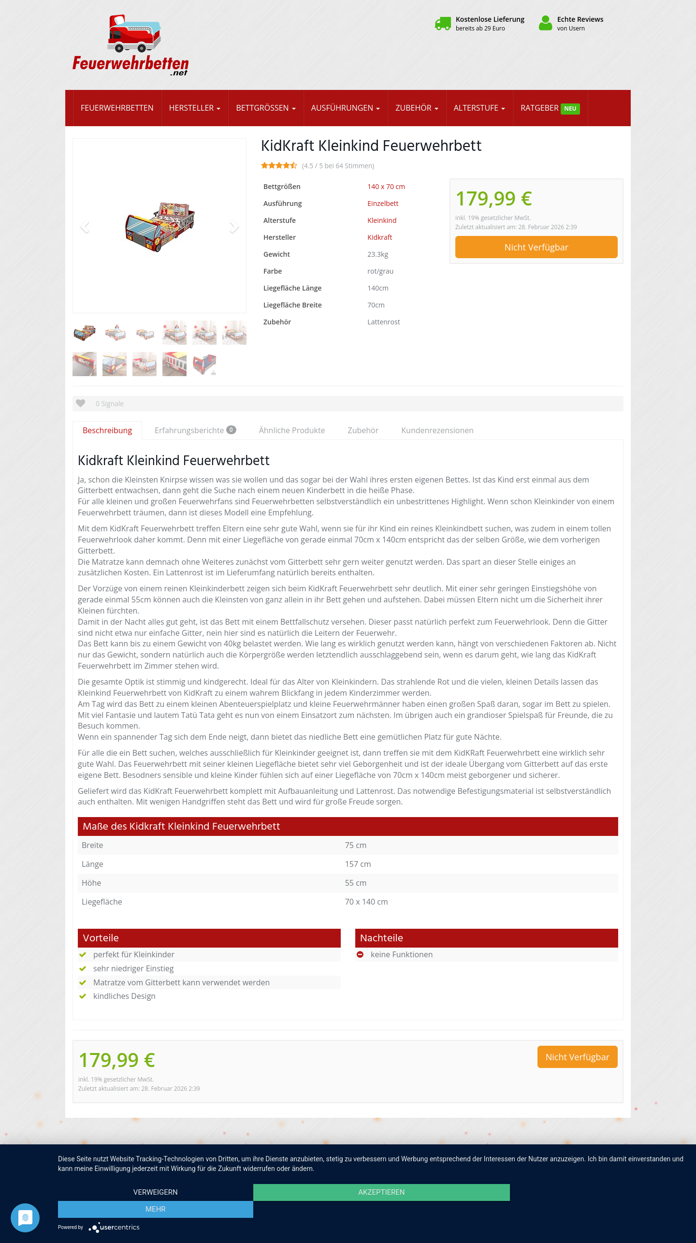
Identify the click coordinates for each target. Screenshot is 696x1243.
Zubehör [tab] (363, 430)
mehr (592, 1209)
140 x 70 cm (386, 186)
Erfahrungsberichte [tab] (195, 430)
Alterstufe (480, 107)
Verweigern (152, 1209)
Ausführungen (345, 107)
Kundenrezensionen (437, 430)
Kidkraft (379, 237)
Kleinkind (381, 220)
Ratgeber (550, 108)
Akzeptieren (372, 1209)
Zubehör (416, 107)
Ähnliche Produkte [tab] (292, 430)
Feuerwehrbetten (117, 107)
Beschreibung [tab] (107, 430)
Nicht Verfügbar (536, 247)
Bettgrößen (265, 107)
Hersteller (195, 107)
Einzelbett (382, 203)
